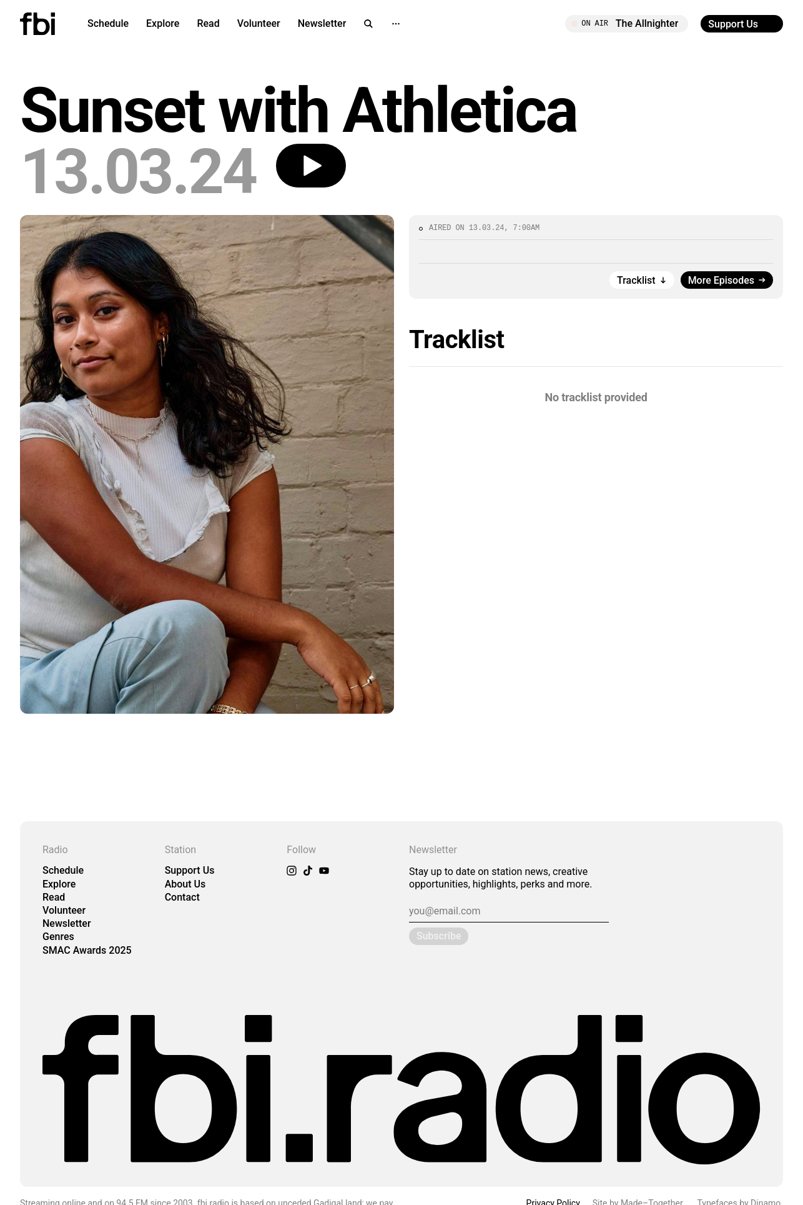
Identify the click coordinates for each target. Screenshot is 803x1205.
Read (208, 23)
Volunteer (258, 23)
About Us (185, 884)
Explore (162, 23)
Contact (182, 897)
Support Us (190, 870)
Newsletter (322, 23)
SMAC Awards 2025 (87, 950)
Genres (58, 936)
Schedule (108, 23)
